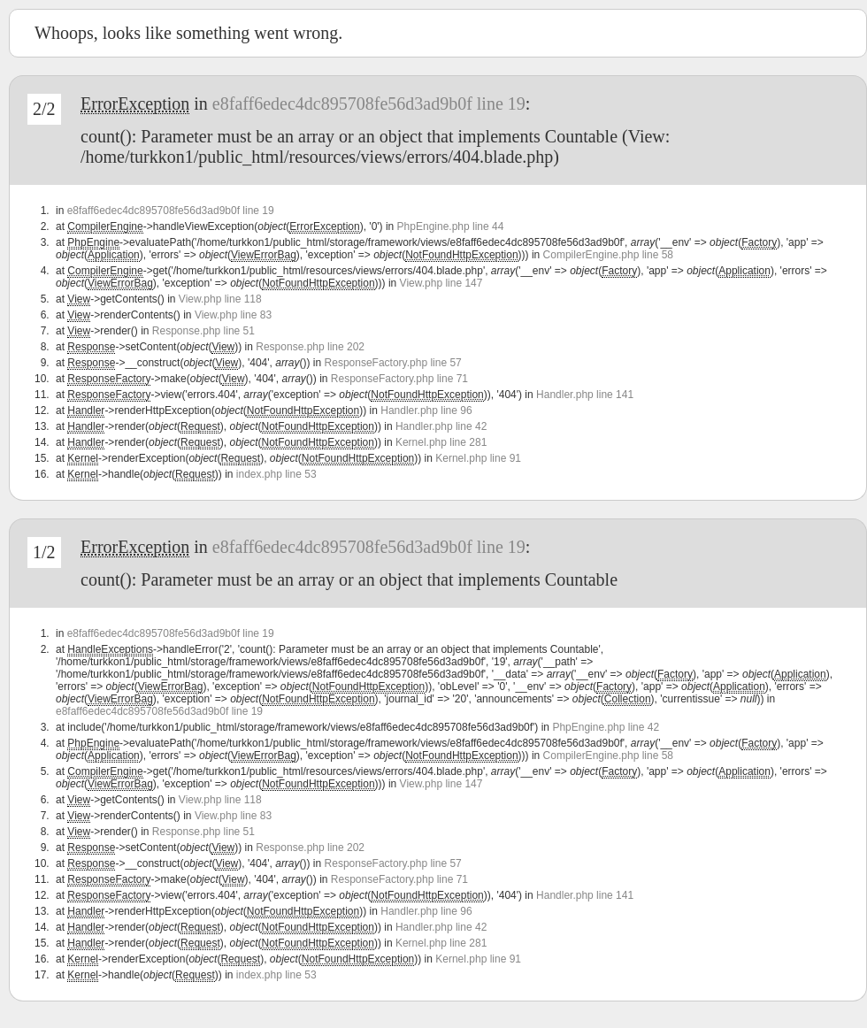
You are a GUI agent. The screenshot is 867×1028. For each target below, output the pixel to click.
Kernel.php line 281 (441, 442)
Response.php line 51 (203, 331)
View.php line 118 (220, 299)
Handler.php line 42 (441, 426)
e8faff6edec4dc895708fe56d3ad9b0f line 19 (369, 103)
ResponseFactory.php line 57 (393, 363)
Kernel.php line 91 (478, 458)
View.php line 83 (233, 315)
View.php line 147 (441, 283)
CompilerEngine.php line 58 (608, 255)
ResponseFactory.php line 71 (399, 378)
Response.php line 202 (310, 347)
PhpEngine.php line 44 (450, 226)
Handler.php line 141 (584, 394)
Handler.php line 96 (426, 410)
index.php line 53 (276, 474)
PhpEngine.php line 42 (605, 727)
